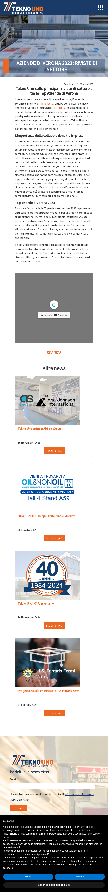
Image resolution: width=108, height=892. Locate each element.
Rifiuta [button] (28, 876)
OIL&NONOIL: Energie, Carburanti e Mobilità (46, 516)
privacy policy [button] (89, 861)
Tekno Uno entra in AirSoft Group (39, 429)
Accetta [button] (79, 876)
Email (14, 779)
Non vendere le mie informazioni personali (25, 854)
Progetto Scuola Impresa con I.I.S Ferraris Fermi (49, 691)
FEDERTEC (59, 107)
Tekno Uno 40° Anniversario (36, 603)
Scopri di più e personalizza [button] (54, 884)
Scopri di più (54, 450)
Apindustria (46, 103)
